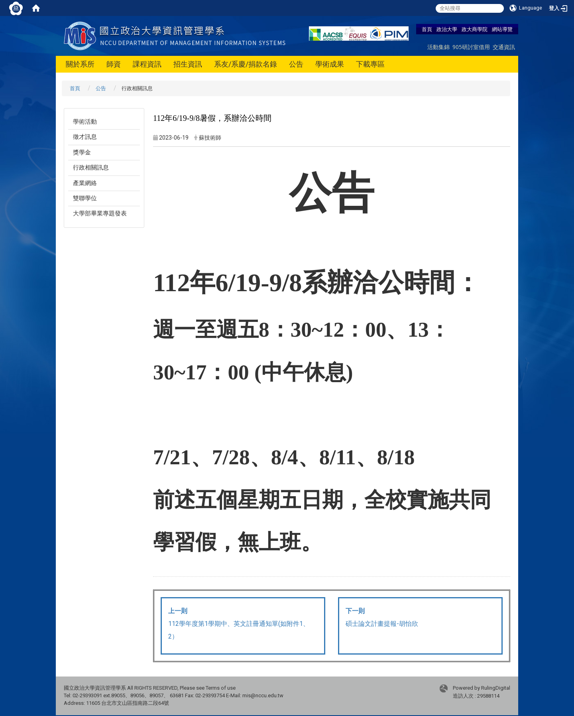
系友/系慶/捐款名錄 (245, 64)
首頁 (427, 29)
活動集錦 (438, 47)
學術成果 (329, 64)
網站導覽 (502, 29)
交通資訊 (504, 47)
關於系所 (80, 64)
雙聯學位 (85, 198)
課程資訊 (147, 64)
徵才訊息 (85, 136)
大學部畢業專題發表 (100, 213)
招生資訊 (187, 64)
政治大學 (446, 29)
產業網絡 (85, 183)
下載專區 (370, 64)
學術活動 (85, 121)
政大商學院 (475, 29)
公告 (296, 64)
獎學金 (82, 152)
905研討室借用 (471, 47)
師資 (113, 64)
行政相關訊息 (91, 167)
